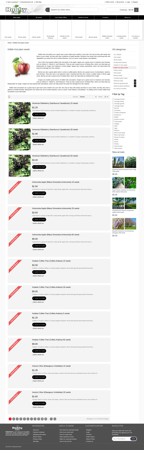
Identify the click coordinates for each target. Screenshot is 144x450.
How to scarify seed (65, 434)
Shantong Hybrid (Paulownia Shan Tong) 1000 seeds (124, 170)
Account (88, 434)
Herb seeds (78, 37)
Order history (89, 437)
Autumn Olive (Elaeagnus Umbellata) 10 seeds (51, 366)
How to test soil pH (65, 441)
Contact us (89, 441)
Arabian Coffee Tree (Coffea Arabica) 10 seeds (51, 261)
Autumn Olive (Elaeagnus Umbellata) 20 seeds (51, 392)
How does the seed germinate (69, 430)
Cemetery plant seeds (121, 37)
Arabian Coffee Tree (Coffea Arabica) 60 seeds (51, 340)
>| (54, 419)
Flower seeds (36, 37)
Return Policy (37, 437)
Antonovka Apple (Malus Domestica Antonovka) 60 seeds (55, 235)
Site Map (35, 441)
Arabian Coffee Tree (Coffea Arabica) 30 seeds (51, 287)
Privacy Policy (37, 439)
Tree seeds (7, 37)
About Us (35, 430)
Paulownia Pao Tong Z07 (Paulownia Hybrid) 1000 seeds (123, 211)
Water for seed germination (68, 439)
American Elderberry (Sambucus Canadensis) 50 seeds (55, 156)
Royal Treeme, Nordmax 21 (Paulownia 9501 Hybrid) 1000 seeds (123, 191)
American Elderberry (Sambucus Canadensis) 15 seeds (55, 103)
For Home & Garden (135, 37)
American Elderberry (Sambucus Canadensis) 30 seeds (55, 130)
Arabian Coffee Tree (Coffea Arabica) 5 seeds (51, 313)
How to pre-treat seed (66, 432)
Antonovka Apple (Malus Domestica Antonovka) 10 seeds (55, 182)
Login (87, 432)
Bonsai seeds (93, 37)
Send (133, 439)
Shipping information (39, 434)
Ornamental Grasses (50, 37)
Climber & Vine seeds (64, 37)
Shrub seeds (22, 37)
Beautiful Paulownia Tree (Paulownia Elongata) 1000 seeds (123, 232)
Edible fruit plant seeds (107, 37)
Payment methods (38, 432)
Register (88, 430)
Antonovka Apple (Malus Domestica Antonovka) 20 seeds (55, 208)
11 (45, 419)
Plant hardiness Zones (66, 437)
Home (10, 43)
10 (42, 419)
